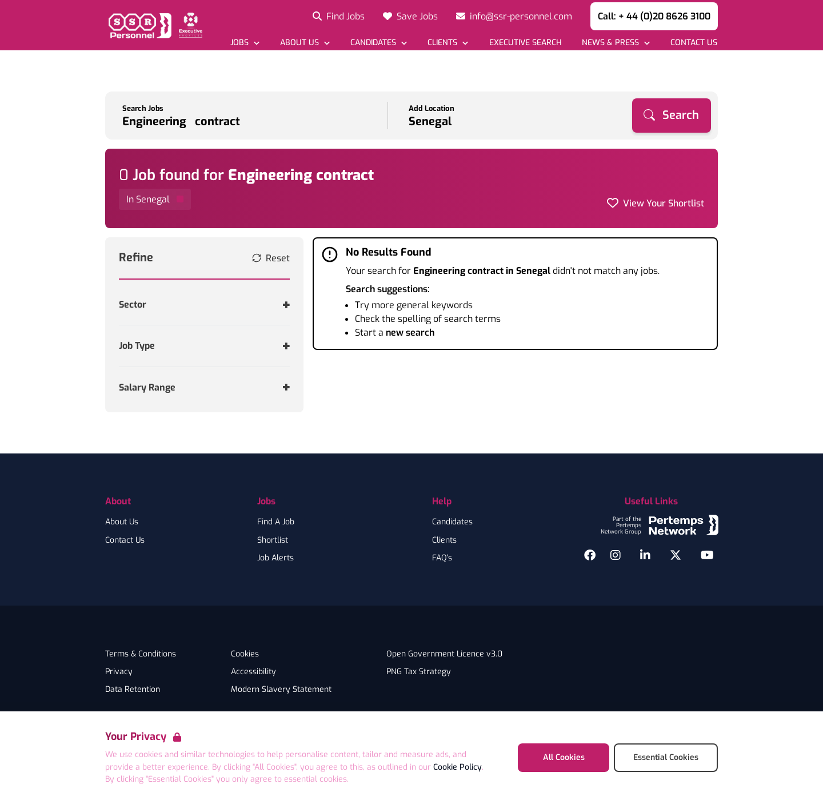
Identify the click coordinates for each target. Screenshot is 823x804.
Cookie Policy (457, 767)
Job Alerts (275, 558)
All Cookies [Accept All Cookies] (564, 757)
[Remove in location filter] (155, 199)
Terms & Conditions (140, 654)
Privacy (119, 672)
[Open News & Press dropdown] (616, 42)
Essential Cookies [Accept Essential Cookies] (665, 757)
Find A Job (275, 522)
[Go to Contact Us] (693, 42)
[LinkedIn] (645, 555)
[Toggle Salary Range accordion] (204, 387)
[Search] (671, 115)
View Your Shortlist (663, 203)
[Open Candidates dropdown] (379, 42)
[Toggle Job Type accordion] (204, 345)
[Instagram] (615, 555)
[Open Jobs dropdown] (245, 42)
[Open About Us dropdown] (304, 42)
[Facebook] (590, 555)
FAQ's (442, 558)
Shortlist (272, 540)
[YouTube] (707, 555)
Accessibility (253, 672)
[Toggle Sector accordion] (204, 304)
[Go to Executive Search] (524, 42)
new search (410, 333)
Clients (444, 540)
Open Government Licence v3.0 (444, 654)
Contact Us (125, 540)
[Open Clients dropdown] (448, 42)
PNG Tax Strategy (418, 672)
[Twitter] (675, 555)
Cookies (245, 654)
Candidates (452, 522)
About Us (121, 522)
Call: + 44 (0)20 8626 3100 (654, 16)
